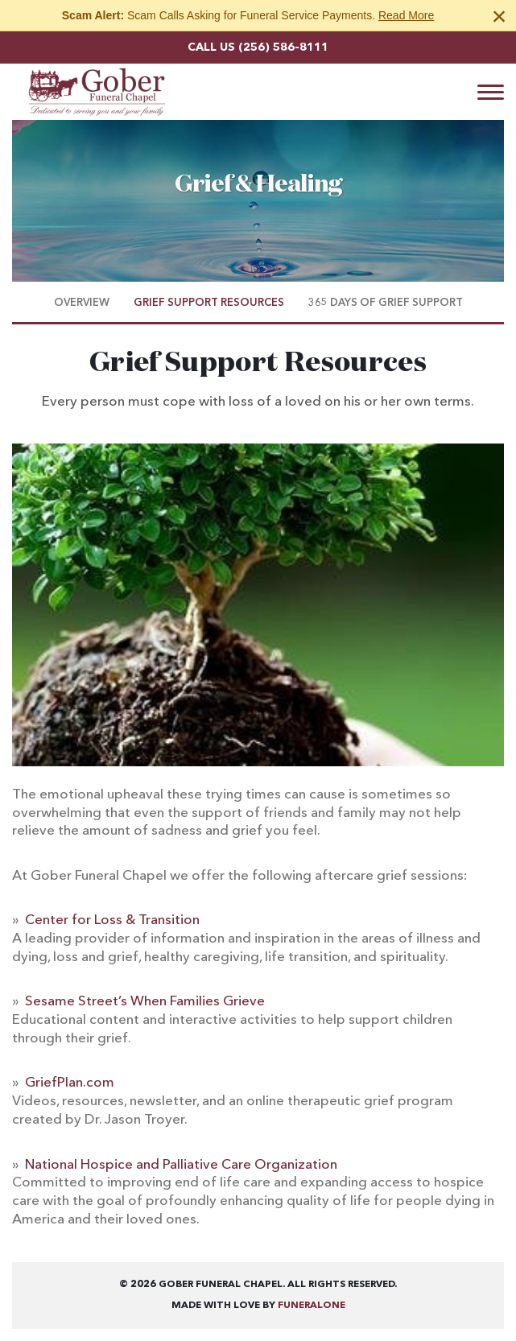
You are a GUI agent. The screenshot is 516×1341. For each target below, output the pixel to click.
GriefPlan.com (69, 1083)
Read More (406, 15)
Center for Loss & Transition (112, 920)
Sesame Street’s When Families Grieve (145, 1002)
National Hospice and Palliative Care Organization (181, 1165)
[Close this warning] (499, 16)
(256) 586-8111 (283, 47)
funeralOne (311, 1305)
